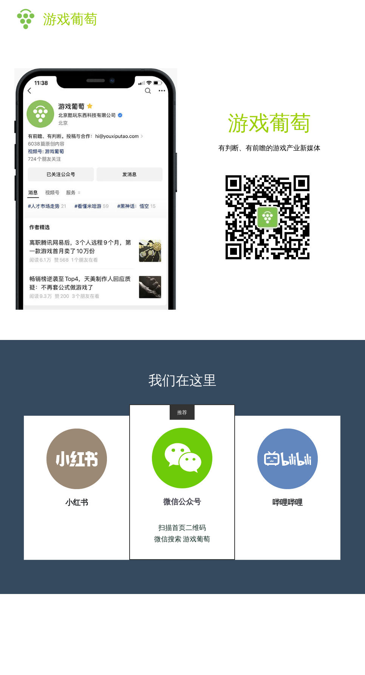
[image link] (76, 461)
